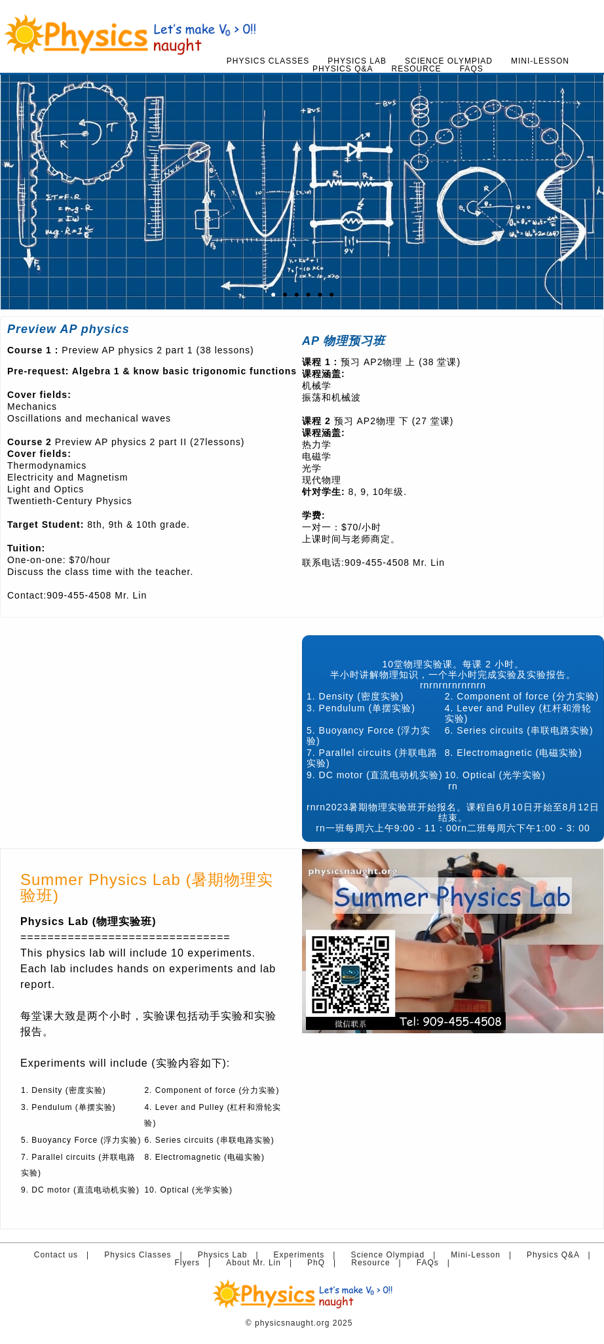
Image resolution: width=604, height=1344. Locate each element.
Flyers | (195, 1262)
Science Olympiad (449, 61)
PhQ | (324, 1262)
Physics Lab (357, 61)
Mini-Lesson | (484, 1254)
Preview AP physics (68, 329)
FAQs (471, 69)
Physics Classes (268, 61)
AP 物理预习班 (343, 340)
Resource (417, 69)
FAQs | (436, 1262)
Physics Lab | (231, 1254)
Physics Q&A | (561, 1254)
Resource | (379, 1262)
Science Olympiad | (396, 1254)
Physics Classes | (146, 1254)
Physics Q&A (342, 69)
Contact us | (64, 1254)
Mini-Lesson (540, 61)
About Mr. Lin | (262, 1262)
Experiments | (307, 1254)
